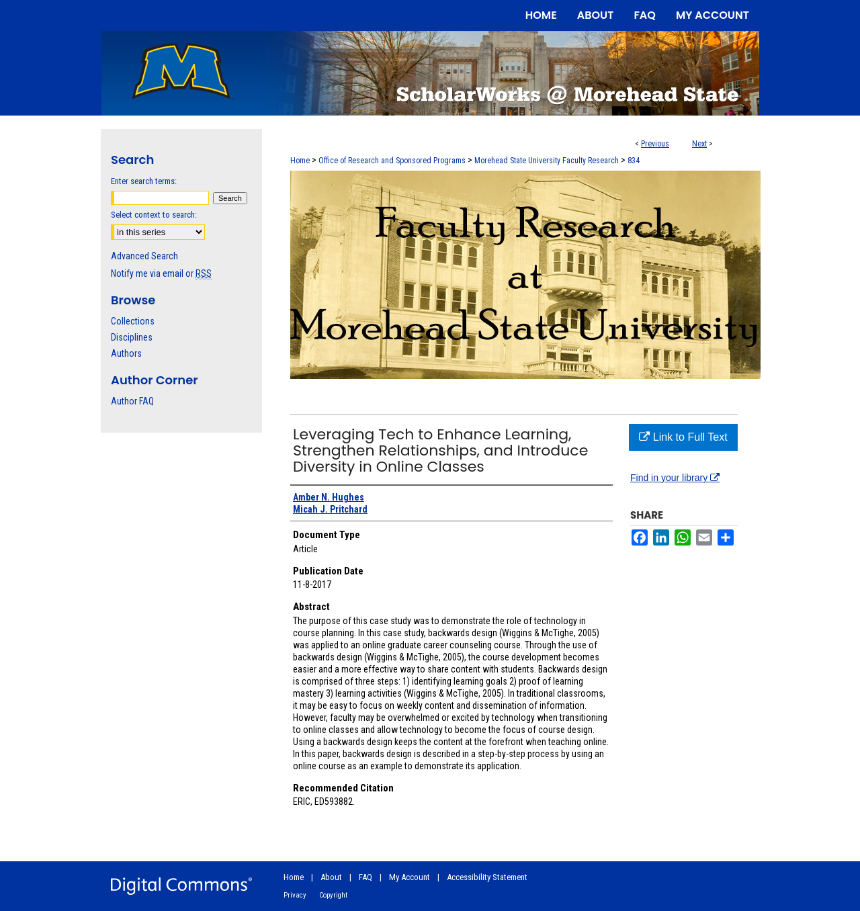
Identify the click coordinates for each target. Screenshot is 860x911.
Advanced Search (144, 256)
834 (634, 160)
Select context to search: (154, 215)
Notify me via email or (161, 273)
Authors (126, 353)
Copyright (333, 895)
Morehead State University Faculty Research (546, 160)
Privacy (295, 895)
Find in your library (675, 477)
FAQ (365, 877)
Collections (133, 321)
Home (300, 160)
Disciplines (132, 337)
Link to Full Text (683, 437)
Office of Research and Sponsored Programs (392, 160)
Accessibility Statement (487, 877)
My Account (409, 877)
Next (699, 143)
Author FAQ (132, 401)
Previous (655, 143)
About (331, 877)
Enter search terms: (144, 181)
